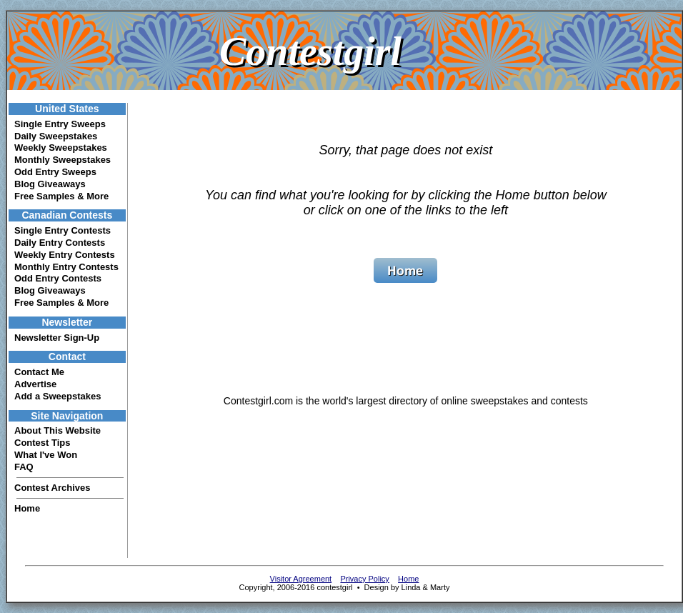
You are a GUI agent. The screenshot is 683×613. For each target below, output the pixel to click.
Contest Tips (42, 442)
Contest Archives (52, 487)
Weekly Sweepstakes (60, 147)
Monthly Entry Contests (66, 266)
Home (27, 508)
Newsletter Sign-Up (56, 337)
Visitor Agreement (301, 578)
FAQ (24, 467)
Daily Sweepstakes (55, 136)
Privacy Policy (364, 578)
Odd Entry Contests (57, 278)
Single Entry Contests (62, 230)
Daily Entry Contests (59, 242)
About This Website (57, 430)
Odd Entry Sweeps (55, 171)
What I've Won (45, 454)
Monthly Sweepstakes (62, 159)
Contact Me (39, 372)
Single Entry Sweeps (60, 124)
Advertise (35, 384)
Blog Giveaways (50, 184)
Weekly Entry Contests (64, 254)
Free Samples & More (61, 196)
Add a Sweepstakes (57, 396)
